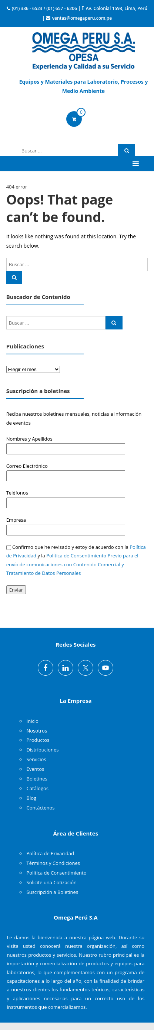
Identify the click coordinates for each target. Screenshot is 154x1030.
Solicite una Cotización (52, 882)
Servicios (36, 759)
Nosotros (37, 730)
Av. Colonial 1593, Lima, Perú (116, 8)
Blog (32, 798)
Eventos (35, 769)
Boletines (37, 778)
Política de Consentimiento (57, 872)
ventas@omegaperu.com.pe (82, 18)
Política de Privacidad (50, 853)
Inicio (32, 721)
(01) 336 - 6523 (27, 8)
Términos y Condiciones (53, 863)
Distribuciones (43, 749)
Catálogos (37, 788)
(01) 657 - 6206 (61, 8)
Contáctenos (41, 807)
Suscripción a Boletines (52, 892)
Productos (38, 740)
